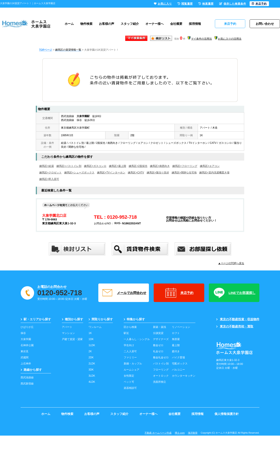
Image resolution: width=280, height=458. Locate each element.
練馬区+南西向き (160, 166)
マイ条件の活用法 (201, 38)
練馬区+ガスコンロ (95, 166)
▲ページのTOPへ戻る (231, 263)
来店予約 (179, 293)
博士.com (180, 432)
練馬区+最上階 (117, 166)
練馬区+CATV (136, 172)
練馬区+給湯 (46, 166)
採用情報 (195, 23)
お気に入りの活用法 (229, 38)
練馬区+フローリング (184, 166)
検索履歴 (206, 3)
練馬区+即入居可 (49, 179)
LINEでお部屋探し (234, 293)
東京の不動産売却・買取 (234, 326)
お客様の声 (106, 23)
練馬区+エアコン (210, 166)
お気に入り (163, 3)
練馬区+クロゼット (50, 172)
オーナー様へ (154, 23)
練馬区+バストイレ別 (68, 166)
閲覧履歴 (185, 3)
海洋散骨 (193, 432)
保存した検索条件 (232, 3)
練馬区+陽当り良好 (158, 172)
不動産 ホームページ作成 (158, 432)
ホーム (69, 23)
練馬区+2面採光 (138, 166)
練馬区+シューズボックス (79, 172)
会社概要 (176, 23)
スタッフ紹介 (130, 23)
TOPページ (45, 49)
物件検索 (86, 23)
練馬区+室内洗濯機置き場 (214, 172)
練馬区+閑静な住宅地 (184, 172)
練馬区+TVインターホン (111, 172)
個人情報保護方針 (226, 414)
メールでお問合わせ (123, 293)
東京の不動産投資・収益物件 (237, 319)
